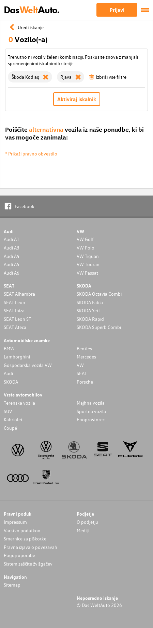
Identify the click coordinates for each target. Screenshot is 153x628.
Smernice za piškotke (25, 538)
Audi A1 (11, 239)
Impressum (15, 522)
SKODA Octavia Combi (99, 294)
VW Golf (85, 239)
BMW (9, 348)
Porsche (85, 381)
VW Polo (85, 247)
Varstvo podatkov (22, 530)
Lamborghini (17, 356)
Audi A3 (11, 247)
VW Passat (87, 273)
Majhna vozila (91, 403)
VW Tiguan (88, 256)
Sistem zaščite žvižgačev (28, 563)
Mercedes (86, 356)
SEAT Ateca (15, 327)
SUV (8, 411)
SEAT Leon (14, 302)
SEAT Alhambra (19, 294)
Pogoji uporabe (19, 555)
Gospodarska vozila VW (28, 365)
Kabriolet (13, 419)
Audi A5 (11, 264)
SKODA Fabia (90, 302)
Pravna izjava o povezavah (30, 547)
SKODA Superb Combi (99, 327)
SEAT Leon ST (17, 319)
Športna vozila (91, 411)
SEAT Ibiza (14, 310)
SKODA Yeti (88, 310)
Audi (8, 373)
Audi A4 (11, 256)
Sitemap (12, 584)
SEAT (82, 373)
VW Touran (88, 264)
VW (80, 365)
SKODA (11, 381)
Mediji (83, 530)
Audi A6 (11, 273)
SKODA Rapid (90, 319)
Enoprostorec (91, 419)
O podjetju (87, 522)
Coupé (10, 428)
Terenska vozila (19, 403)
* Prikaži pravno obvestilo (31, 153)
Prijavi (117, 9)
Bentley (84, 348)
